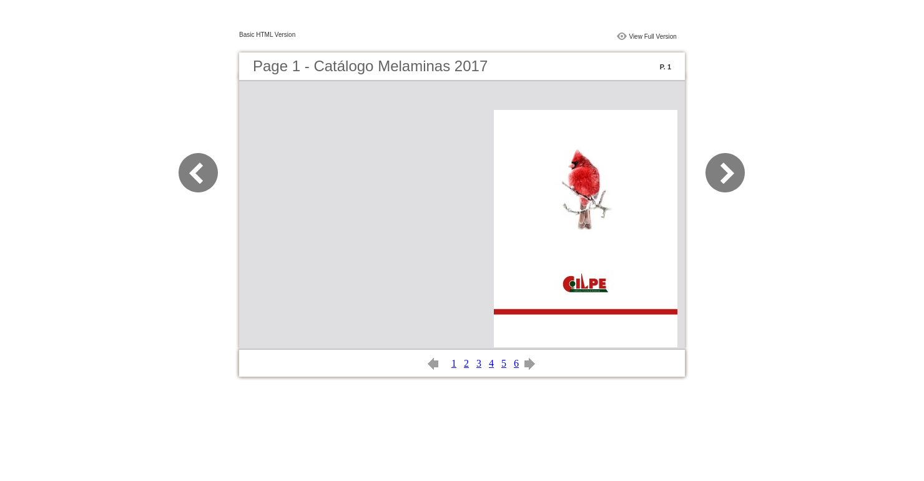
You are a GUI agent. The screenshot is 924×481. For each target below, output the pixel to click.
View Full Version (653, 36)
